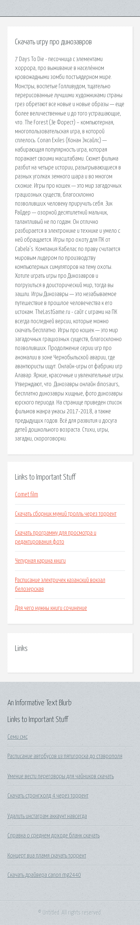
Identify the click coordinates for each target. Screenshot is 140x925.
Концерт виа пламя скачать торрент (46, 856)
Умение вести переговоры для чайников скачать (60, 776)
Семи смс (17, 737)
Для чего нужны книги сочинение (51, 608)
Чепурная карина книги (40, 561)
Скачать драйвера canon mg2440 (44, 875)
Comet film (26, 495)
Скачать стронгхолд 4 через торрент (47, 796)
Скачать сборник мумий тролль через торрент (65, 514)
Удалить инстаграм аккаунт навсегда (47, 816)
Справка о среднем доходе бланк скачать (53, 836)
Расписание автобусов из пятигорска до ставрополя (64, 756)
